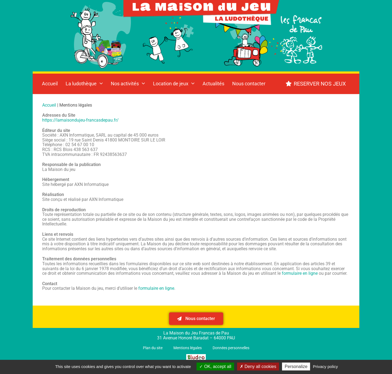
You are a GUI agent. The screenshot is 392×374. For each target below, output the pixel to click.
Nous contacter (248, 83)
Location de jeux (174, 83)
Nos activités (128, 83)
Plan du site (153, 348)
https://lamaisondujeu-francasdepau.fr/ (80, 120)
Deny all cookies (258, 366)
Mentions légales (187, 348)
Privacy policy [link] (325, 366)
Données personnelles (231, 348)
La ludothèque (84, 83)
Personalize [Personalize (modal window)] (296, 366)
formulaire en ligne (300, 273)
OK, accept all (215, 366)
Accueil (50, 83)
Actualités (213, 83)
